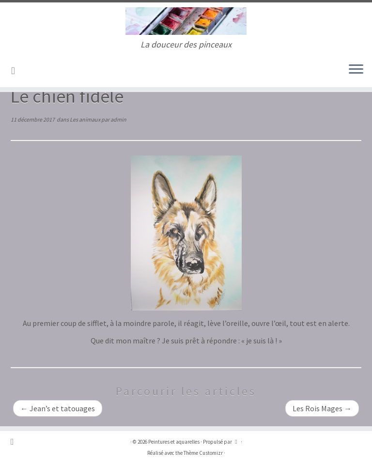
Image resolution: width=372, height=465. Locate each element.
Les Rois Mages (322, 408)
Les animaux (85, 119)
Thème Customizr (203, 453)
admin (118, 119)
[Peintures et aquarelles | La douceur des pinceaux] (186, 21)
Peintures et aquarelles (174, 441)
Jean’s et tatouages (57, 408)
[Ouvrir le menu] (356, 69)
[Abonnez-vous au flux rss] (16, 70)
